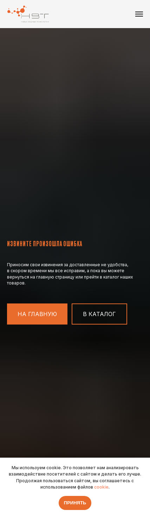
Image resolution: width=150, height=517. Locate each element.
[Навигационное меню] (139, 14)
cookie (101, 487)
